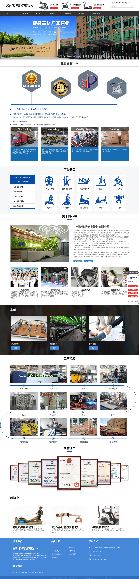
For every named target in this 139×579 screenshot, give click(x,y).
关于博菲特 (69, 216)
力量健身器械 (18, 192)
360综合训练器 (18, 196)
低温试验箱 (25, 572)
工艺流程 (69, 358)
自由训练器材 (18, 206)
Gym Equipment (22, 182)
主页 (8, 13)
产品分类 (69, 169)
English (129, 3)
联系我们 (96, 13)
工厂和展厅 (55, 551)
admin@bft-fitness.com (100, 559)
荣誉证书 (69, 448)
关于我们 (39, 13)
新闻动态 (53, 13)
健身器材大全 (73, 554)
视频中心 (82, 13)
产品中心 (24, 13)
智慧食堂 (33, 572)
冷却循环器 (16, 572)
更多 (15, 348)
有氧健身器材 (18, 187)
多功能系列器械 (18, 201)
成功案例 (68, 13)
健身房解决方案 (57, 554)
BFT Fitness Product (22, 178)
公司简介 (72, 547)
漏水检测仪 (40, 572)
